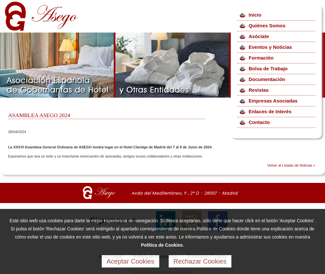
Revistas (259, 90)
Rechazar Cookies (200, 261)
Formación (261, 58)
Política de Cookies (162, 245)
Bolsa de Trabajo (268, 68)
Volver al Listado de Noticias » (291, 165)
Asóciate (259, 36)
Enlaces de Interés (270, 111)
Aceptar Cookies (130, 261)
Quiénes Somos (267, 25)
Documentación (267, 79)
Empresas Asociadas (273, 100)
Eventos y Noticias (270, 47)
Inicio (255, 15)
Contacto (259, 122)
